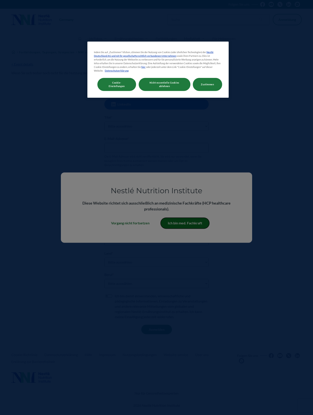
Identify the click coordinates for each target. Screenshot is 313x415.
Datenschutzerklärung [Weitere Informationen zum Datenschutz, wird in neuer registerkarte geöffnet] (117, 70)
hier (143, 67)
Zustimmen (207, 84)
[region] (158, 70)
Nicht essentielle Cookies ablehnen (164, 84)
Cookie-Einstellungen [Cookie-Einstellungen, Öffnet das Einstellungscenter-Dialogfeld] (117, 84)
